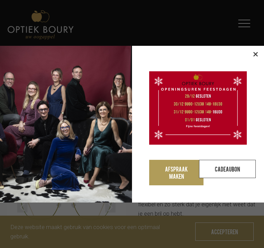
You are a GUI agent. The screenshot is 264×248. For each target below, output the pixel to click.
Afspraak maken (176, 172)
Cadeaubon (227, 169)
